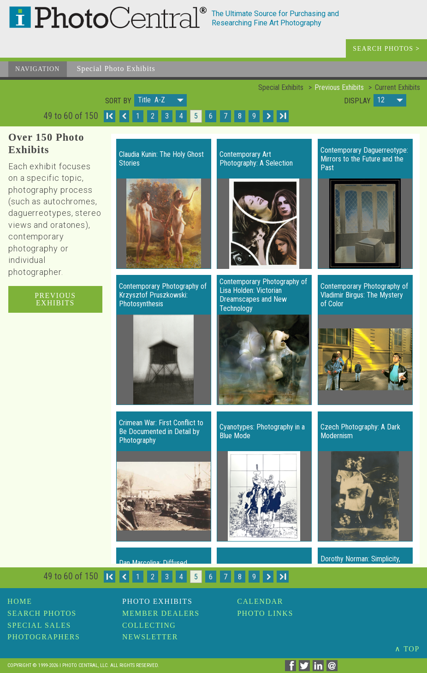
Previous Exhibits (339, 87)
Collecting (149, 625)
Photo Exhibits (157, 601)
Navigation (37, 69)
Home (19, 601)
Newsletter (150, 637)
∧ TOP (407, 649)
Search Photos (42, 613)
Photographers (43, 637)
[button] (160, 100)
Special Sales (39, 625)
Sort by (118, 101)
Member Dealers (161, 613)
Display (357, 101)
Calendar (260, 601)
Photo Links (265, 613)
